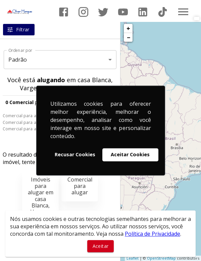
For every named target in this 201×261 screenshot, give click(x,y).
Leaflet (133, 258)
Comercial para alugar (24, 116)
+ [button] (128, 28)
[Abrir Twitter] (103, 12)
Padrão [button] (17, 59)
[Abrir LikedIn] (143, 12)
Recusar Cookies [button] (75, 155)
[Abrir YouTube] (123, 12)
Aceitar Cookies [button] (130, 155)
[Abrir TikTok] (162, 12)
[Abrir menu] (183, 12)
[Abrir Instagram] (83, 12)
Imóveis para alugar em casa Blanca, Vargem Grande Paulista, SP (40, 205)
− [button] (128, 37)
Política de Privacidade (152, 233)
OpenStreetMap (161, 258)
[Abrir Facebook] (63, 12)
